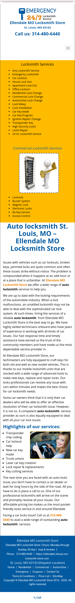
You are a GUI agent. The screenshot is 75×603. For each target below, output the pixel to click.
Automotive (59, 567)
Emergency (22, 571)
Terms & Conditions (23, 576)
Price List (44, 576)
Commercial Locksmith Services (37, 148)
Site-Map (58, 576)
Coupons (37, 571)
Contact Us (52, 571)
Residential (24, 567)
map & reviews (47, 549)
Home (11, 567)
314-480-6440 (46, 34)
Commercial (42, 567)
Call (37, 597)
